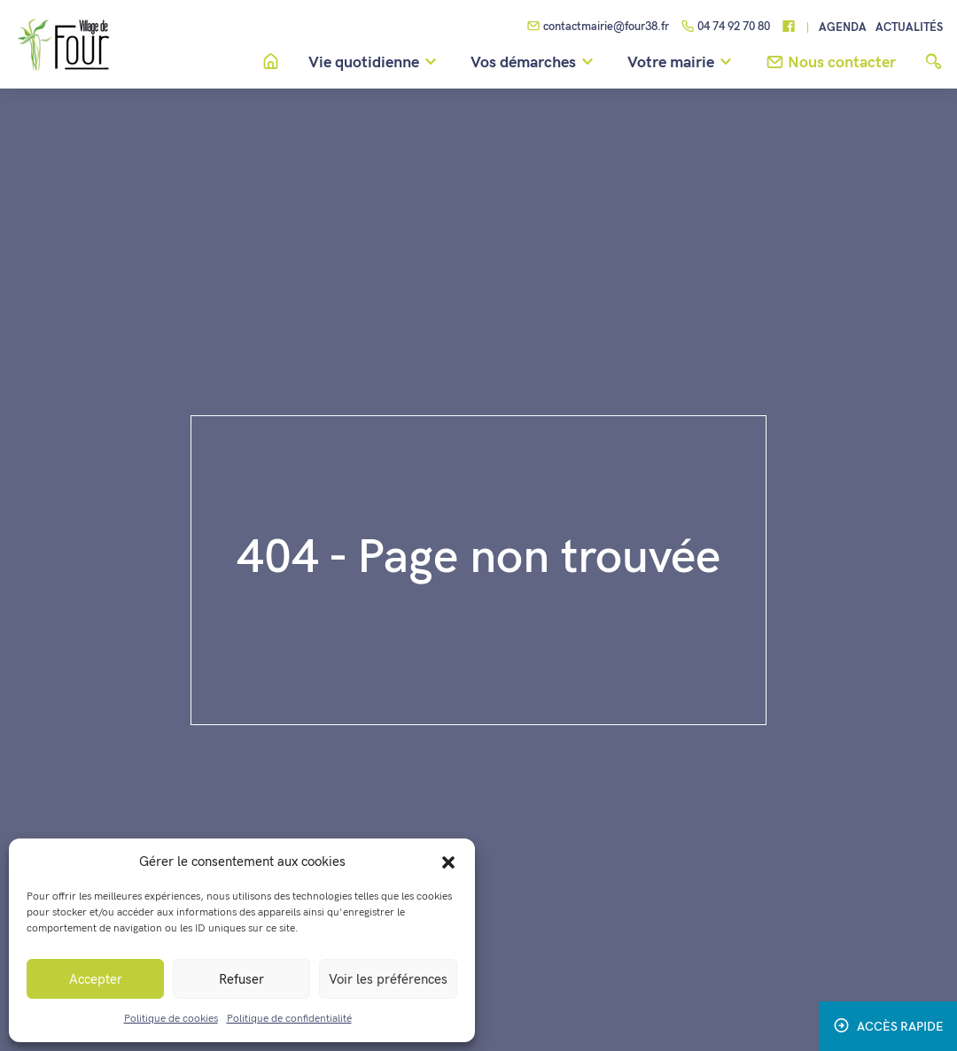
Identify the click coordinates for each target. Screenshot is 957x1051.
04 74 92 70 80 (725, 27)
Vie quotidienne (375, 62)
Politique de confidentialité (289, 1018)
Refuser (241, 979)
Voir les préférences (388, 979)
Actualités (909, 28)
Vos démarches (535, 62)
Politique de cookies (171, 1018)
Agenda (843, 28)
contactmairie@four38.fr (597, 27)
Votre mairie (682, 62)
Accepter (95, 979)
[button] (448, 861)
